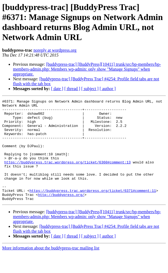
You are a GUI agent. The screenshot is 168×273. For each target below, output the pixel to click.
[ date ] (57, 88)
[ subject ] (90, 88)
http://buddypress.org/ (61, 214)
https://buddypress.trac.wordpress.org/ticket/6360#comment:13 (67, 175)
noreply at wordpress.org (54, 50)
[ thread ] (72, 88)
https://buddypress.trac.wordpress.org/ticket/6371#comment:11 (92, 209)
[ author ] (108, 88)
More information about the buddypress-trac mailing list (50, 268)
